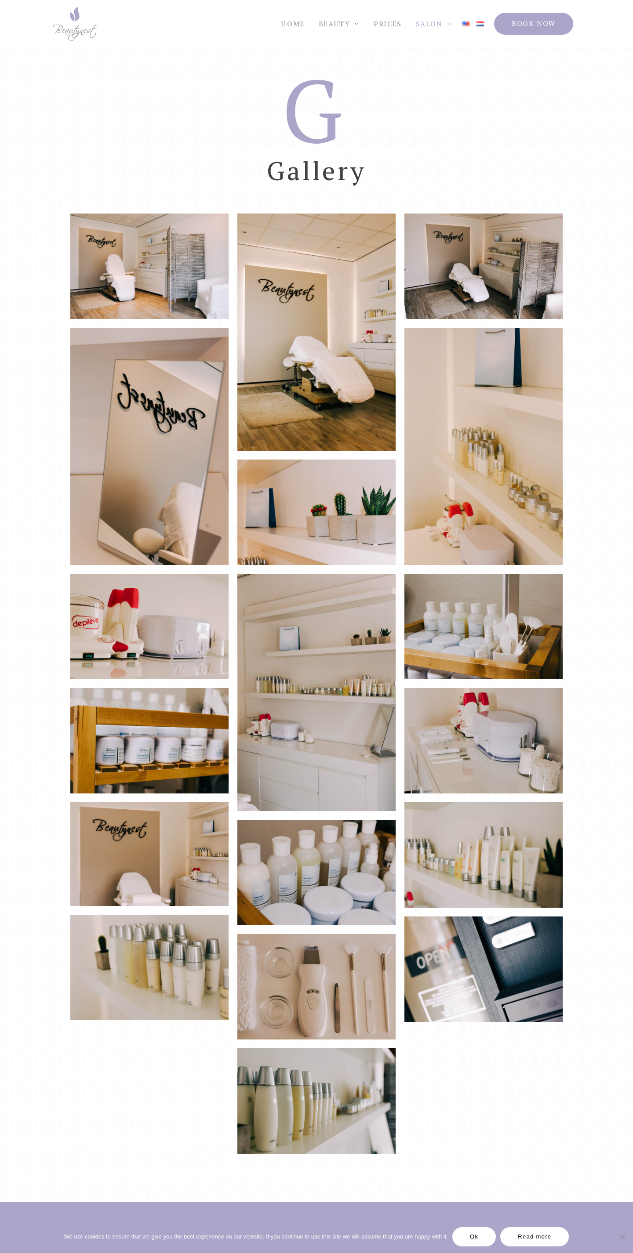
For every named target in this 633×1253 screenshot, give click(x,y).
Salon (429, 24)
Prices (388, 24)
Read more (534, 1236)
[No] (622, 1236)
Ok (474, 1236)
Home (292, 24)
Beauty (334, 24)
